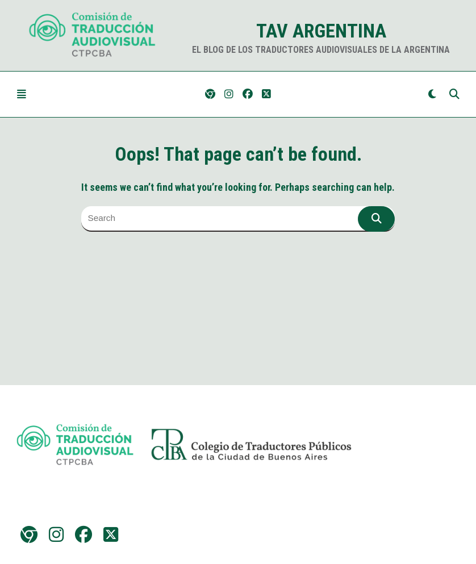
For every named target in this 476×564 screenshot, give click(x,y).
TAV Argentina (321, 30)
